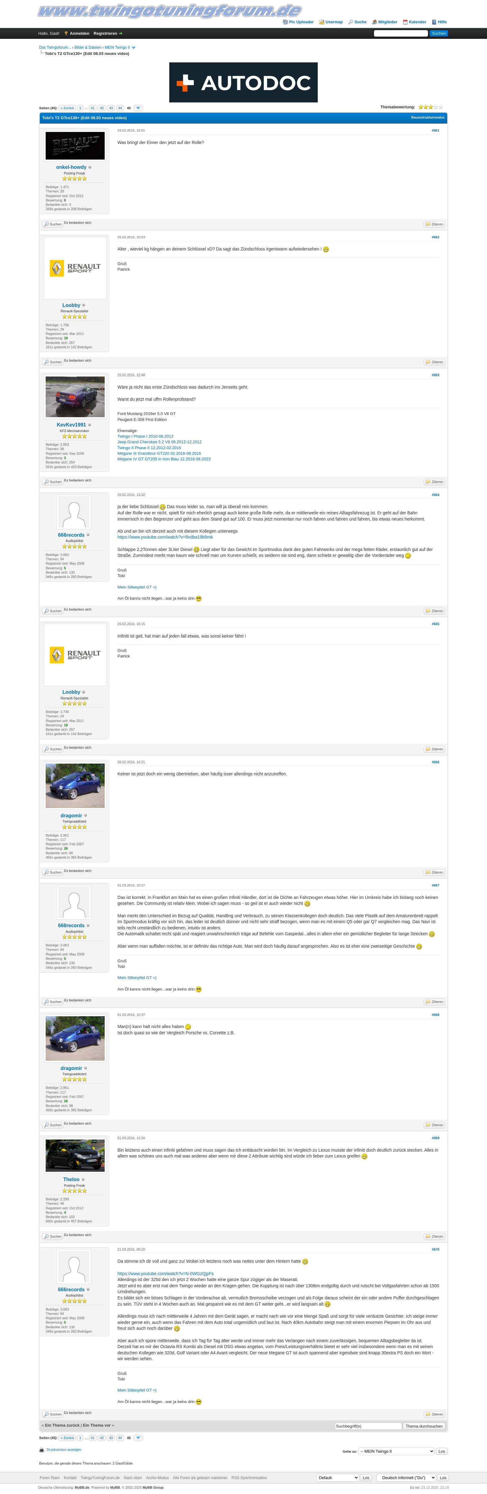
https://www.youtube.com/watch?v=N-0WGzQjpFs (165, 1273)
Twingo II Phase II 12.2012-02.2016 (149, 447)
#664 (435, 495)
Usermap (334, 22)
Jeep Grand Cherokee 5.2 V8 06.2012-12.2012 (159, 442)
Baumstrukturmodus (428, 117)
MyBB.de (82, 1487)
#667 (435, 885)
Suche (360, 22)
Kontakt (70, 1478)
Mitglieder (387, 22)
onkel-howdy (71, 167)
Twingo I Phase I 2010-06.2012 (145, 436)
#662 (435, 237)
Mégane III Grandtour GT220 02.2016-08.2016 (159, 453)
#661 (435, 130)
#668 (435, 1015)
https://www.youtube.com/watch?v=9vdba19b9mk (165, 537)
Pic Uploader (301, 22)
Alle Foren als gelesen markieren (200, 1478)
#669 (435, 1138)
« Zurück (67, 108)
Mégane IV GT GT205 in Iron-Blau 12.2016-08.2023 (164, 459)
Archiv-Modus (157, 1478)
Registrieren (105, 33)
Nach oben (133, 1478)
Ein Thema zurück (62, 1425)
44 (120, 108)
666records (71, 535)
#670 (435, 1249)
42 (102, 108)
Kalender (417, 22)
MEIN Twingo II (117, 47)
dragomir (71, 815)
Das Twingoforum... (55, 47)
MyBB (115, 1487)
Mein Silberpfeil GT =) (137, 587)
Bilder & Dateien (88, 47)
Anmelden (79, 33)
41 (93, 108)
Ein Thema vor (97, 1425)
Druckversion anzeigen (64, 1449)
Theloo (71, 1179)
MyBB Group (153, 1487)
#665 (435, 624)
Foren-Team (50, 1478)
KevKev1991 (71, 424)
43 (111, 108)
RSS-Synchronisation (249, 1478)
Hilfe (442, 22)
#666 (435, 762)
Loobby (71, 305)
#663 (435, 375)
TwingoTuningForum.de (100, 1478)
